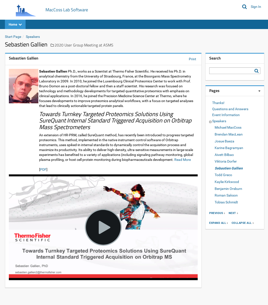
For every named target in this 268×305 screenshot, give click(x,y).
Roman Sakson (226, 195)
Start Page (13, 37)
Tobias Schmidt (226, 202)
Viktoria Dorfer (226, 161)
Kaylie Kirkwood (227, 182)
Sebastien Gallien (229, 168)
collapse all (242, 223)
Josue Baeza (224, 141)
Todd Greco (223, 175)
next (232, 213)
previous (216, 213)
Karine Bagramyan (229, 148)
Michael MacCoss (228, 127)
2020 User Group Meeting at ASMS (84, 45)
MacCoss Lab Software (66, 9)
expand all (217, 223)
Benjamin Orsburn (228, 189)
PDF (43, 169)
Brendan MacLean (229, 134)
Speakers (33, 37)
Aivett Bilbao (224, 155)
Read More (182, 160)
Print (192, 59)
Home (15, 24)
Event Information (226, 115)
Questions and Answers (230, 109)
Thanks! (218, 103)
